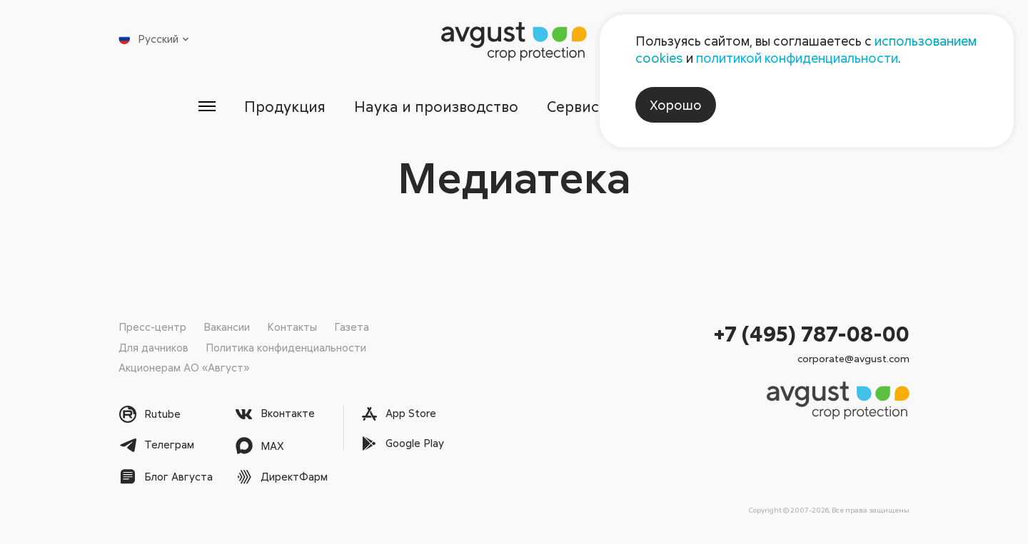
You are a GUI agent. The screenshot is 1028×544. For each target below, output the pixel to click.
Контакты (292, 326)
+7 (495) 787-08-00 (811, 333)
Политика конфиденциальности (286, 347)
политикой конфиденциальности (797, 58)
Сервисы (580, 106)
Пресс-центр (152, 326)
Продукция (283, 106)
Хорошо (676, 105)
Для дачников (153, 347)
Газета (351, 326)
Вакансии (226, 326)
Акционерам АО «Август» (184, 367)
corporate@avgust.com (853, 358)
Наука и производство (436, 106)
